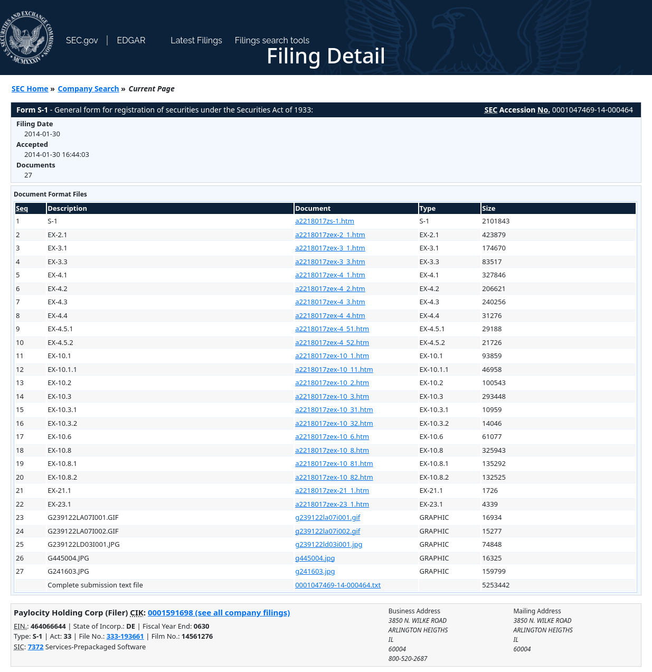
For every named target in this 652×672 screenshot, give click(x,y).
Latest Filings (196, 40)
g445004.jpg (315, 558)
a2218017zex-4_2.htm (330, 288)
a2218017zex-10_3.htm (332, 396)
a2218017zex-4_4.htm (330, 315)
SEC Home (30, 88)
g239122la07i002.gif (327, 531)
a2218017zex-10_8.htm (332, 450)
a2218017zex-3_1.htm (330, 248)
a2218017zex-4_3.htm (330, 301)
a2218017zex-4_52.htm (332, 342)
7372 (36, 646)
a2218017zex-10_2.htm (332, 382)
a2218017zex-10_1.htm (332, 355)
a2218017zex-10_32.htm (334, 423)
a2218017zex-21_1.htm (332, 490)
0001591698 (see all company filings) (219, 612)
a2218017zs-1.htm (324, 221)
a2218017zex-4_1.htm (330, 274)
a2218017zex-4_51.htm (332, 328)
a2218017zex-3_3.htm (330, 261)
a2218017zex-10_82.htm (334, 477)
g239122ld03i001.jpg (328, 544)
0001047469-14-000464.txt (338, 585)
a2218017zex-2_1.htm (330, 234)
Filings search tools (272, 40)
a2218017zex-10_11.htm (334, 369)
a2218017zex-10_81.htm (334, 463)
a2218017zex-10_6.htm (332, 436)
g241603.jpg (315, 571)
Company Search (88, 88)
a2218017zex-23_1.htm (332, 504)
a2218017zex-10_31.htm (334, 409)
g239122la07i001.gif (327, 517)
